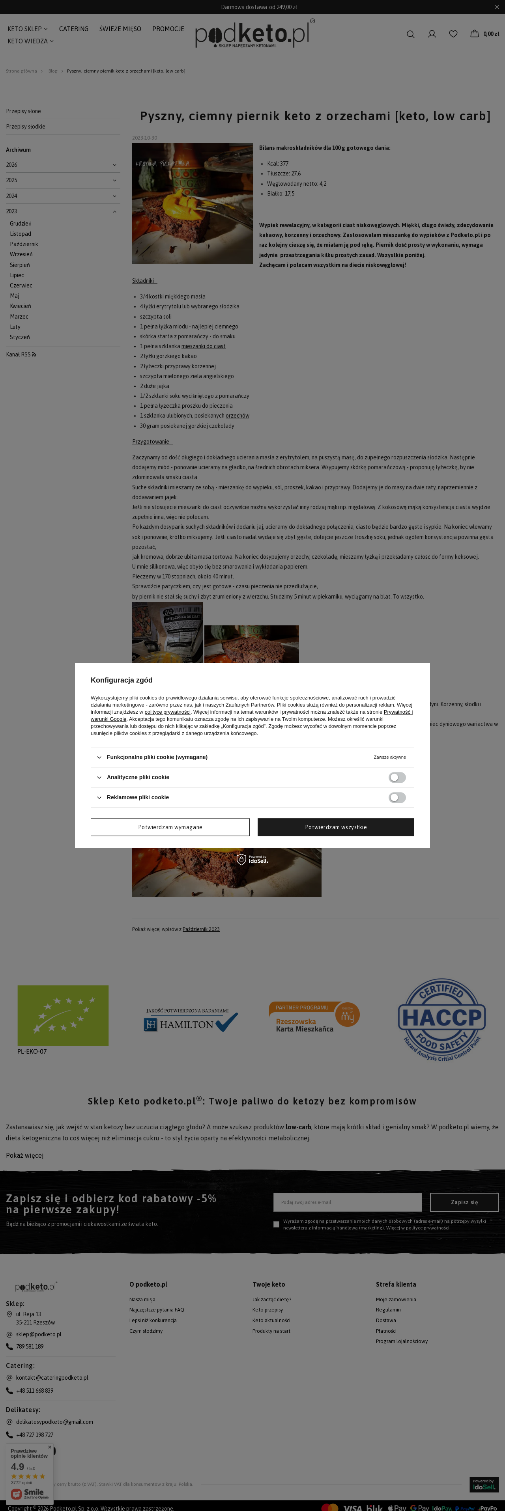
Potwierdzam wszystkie (336, 827)
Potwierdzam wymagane (170, 827)
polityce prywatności (168, 712)
